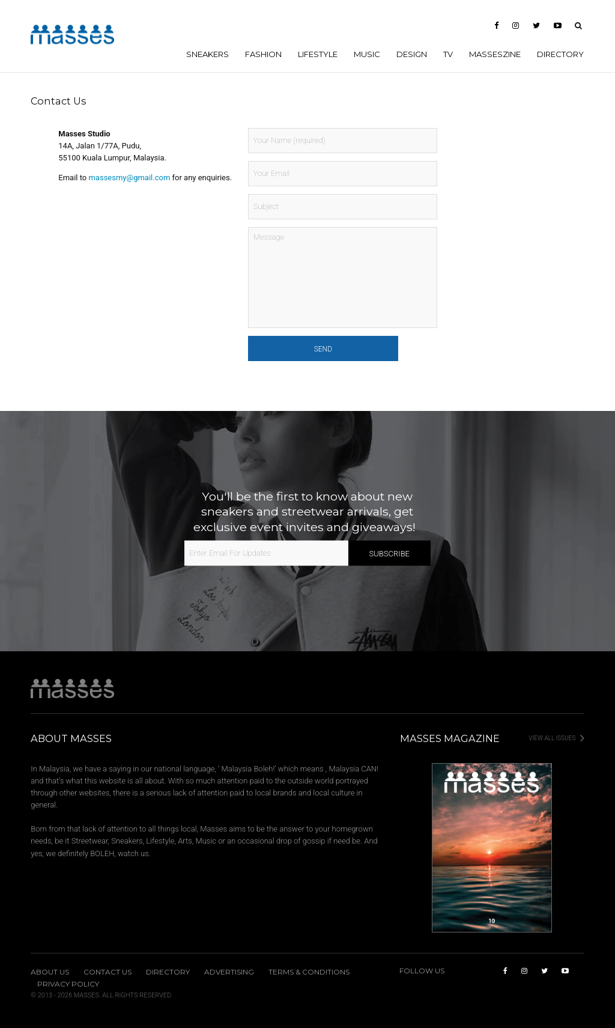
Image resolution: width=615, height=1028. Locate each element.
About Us (50, 972)
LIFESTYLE (318, 54)
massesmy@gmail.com (129, 177)
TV (448, 54)
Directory (560, 54)
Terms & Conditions (309, 972)
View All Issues (556, 738)
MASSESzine (495, 54)
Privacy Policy (68, 984)
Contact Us (107, 972)
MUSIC (367, 54)
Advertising (229, 972)
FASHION (263, 54)
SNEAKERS (207, 54)
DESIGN (411, 54)
